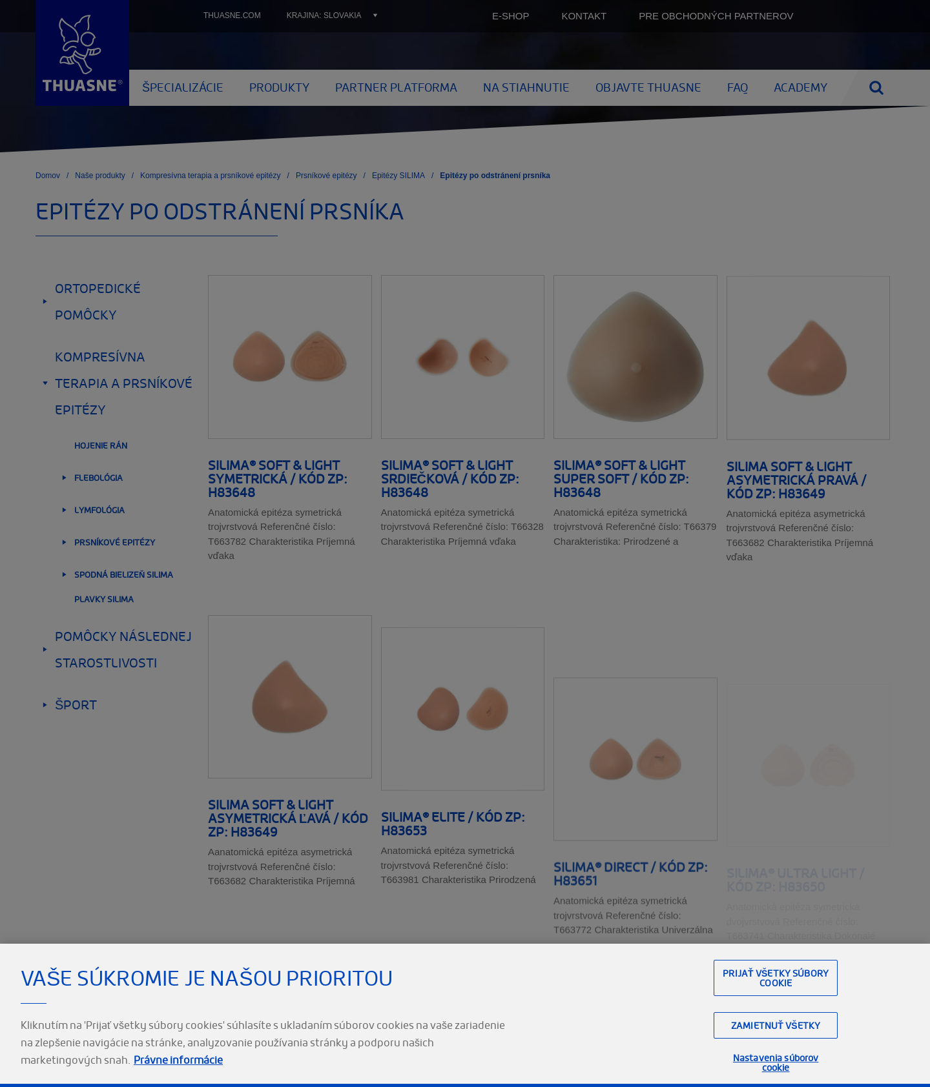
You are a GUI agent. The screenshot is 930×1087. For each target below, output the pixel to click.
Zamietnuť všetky (775, 1048)
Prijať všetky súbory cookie (776, 1000)
